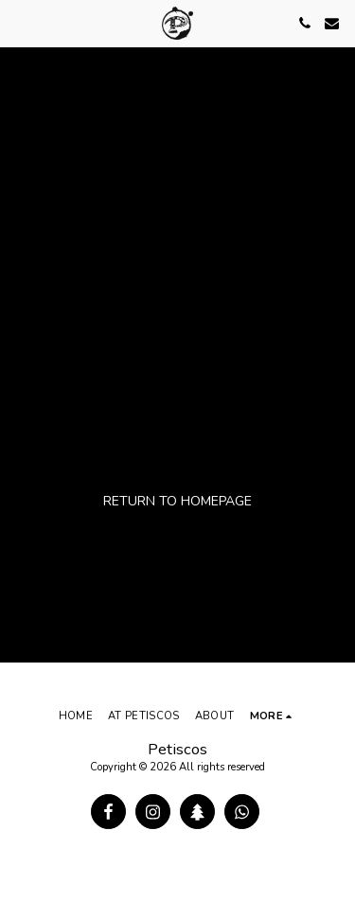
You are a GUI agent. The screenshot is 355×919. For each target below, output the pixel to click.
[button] (21, 22)
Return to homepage (177, 501)
